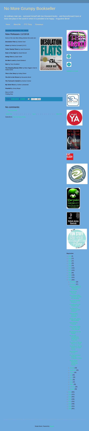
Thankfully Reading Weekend (75, 301)
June (71, 377)
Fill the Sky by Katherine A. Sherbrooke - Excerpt (74, 363)
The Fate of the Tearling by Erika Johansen (75, 310)
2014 (70, 394)
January (72, 389)
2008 (70, 408)
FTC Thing (28, 24)
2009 (70, 406)
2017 (70, 277)
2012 (70, 399)
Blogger (52, 426)
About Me (17, 24)
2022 (70, 265)
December (73, 282)
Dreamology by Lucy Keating (75, 332)
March (72, 384)
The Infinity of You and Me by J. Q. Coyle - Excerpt (76, 347)
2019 (70, 272)
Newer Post (9, 114)
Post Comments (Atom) (19, 117)
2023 (70, 263)
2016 (70, 279)
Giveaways (39, 24)
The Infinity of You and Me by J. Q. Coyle (76, 343)
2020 (70, 270)
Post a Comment (12, 110)
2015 (70, 392)
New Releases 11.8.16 (74, 352)
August (72, 372)
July (71, 375)
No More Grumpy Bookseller (29, 8)
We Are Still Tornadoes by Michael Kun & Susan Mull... (74, 338)
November (73, 284)
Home (8, 24)
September (73, 370)
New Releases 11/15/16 (74, 323)
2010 (70, 404)
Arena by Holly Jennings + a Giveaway (74, 315)
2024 (70, 261)
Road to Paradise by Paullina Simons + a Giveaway (75, 288)
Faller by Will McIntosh (73, 292)
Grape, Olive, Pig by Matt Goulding (75, 319)
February (72, 386)
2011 (70, 401)
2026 (70, 256)
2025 (70, 258)
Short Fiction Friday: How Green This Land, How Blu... (75, 328)
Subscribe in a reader (72, 71)
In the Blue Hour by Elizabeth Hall (75, 305)
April (71, 382)
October (72, 368)
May (71, 379)
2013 (70, 396)
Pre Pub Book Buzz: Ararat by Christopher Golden (76, 356)
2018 (70, 275)
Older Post (59, 114)
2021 (70, 268)
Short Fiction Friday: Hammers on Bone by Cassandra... (75, 297)
